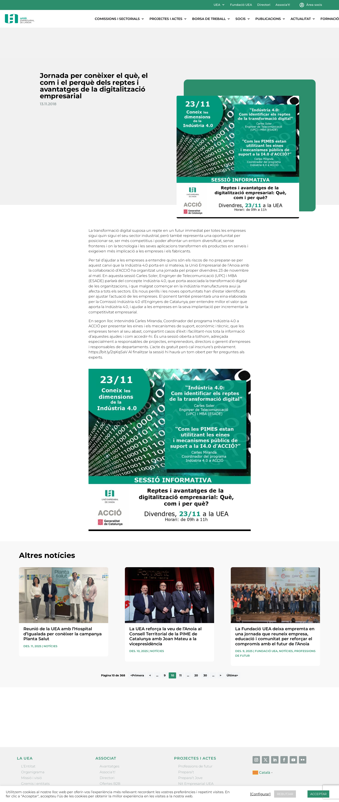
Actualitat (301, 19)
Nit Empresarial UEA (196, 753)
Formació (329, 19)
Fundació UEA (241, 4)
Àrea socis (314, 4)
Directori (263, 4)
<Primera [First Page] (137, 645)
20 (196, 645)
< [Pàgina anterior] (150, 645)
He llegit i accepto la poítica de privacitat (236, 689)
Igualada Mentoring (195, 765)
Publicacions (268, 19)
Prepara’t (186, 741)
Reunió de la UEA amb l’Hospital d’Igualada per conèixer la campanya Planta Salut (62, 603)
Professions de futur (195, 735)
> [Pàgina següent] (220, 645)
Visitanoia (186, 770)
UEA (217, 4)
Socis (240, 19)
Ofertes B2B (110, 753)
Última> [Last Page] (232, 645)
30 (205, 645)
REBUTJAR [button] (285, 794)
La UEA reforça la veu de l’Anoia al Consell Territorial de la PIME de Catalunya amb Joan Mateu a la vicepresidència (165, 606)
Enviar (309, 697)
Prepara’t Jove (190, 747)
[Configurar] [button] (260, 794)
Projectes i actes (165, 19)
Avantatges (109, 735)
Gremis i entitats (35, 753)
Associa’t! (283, 4)
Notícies (50, 615)
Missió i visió (31, 747)
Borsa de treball (209, 19)
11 (180, 645)
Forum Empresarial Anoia (200, 759)
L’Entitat (28, 735)
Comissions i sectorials (117, 19)
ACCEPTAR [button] (318, 794)
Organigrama (32, 741)
